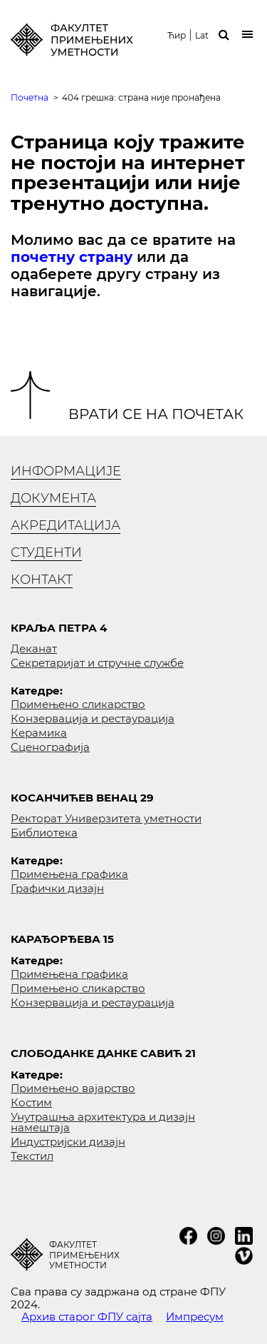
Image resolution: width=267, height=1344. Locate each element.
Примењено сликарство (78, 704)
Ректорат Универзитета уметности (106, 818)
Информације (66, 471)
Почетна (29, 97)
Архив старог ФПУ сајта (86, 1316)
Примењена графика (69, 874)
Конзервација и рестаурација (92, 718)
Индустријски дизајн (68, 1141)
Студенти (46, 552)
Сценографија (50, 747)
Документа (53, 498)
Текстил (32, 1156)
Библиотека (44, 832)
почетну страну (71, 257)
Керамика (39, 732)
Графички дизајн (57, 888)
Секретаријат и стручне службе (97, 662)
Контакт (42, 579)
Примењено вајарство (73, 1088)
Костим (31, 1102)
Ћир (176, 35)
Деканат (34, 648)
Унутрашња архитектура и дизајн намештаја (103, 1122)
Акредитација (65, 525)
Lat (202, 35)
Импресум (195, 1316)
